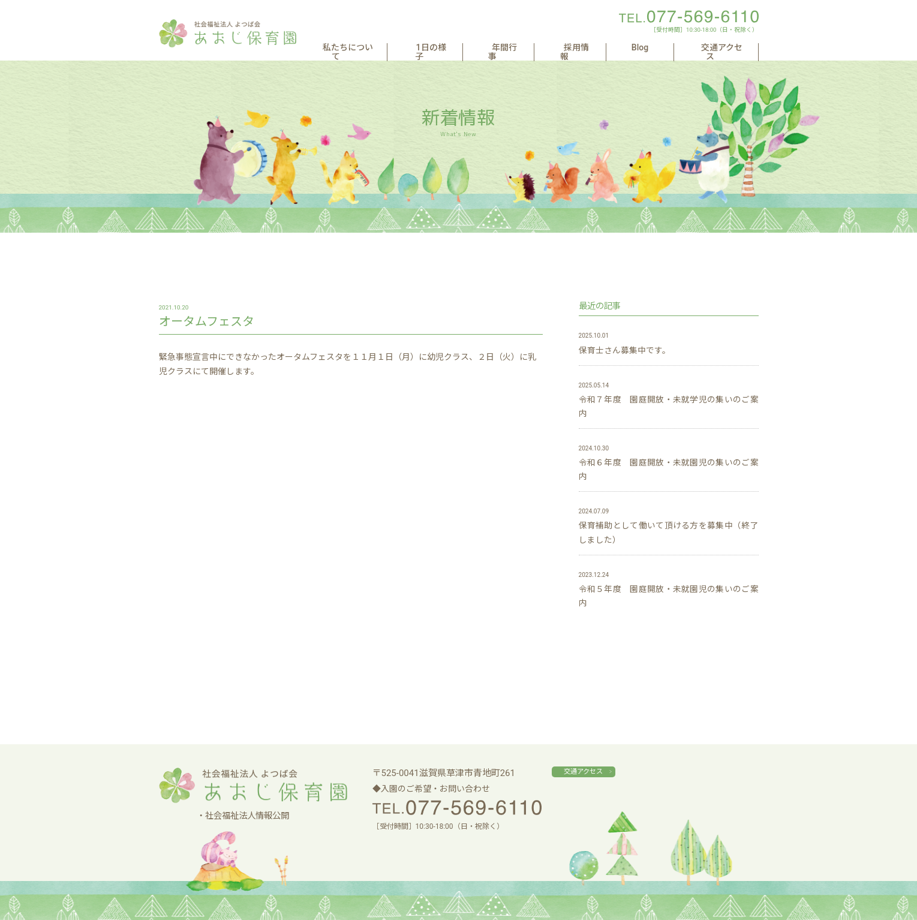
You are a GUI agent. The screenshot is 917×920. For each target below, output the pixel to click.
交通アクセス (720, 48)
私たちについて (407, 48)
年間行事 (546, 48)
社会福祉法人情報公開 (247, 816)
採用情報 (607, 48)
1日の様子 (483, 48)
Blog (659, 48)
